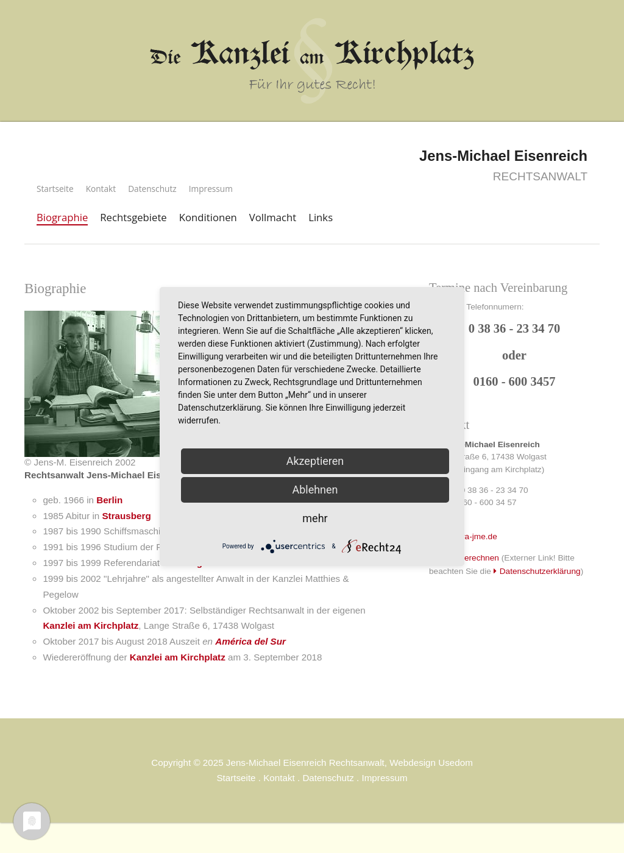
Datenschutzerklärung (540, 571)
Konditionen (208, 217)
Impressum (211, 188)
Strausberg (126, 516)
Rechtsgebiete (133, 217)
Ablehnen (315, 489)
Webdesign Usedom (430, 762)
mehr (314, 518)
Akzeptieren (315, 461)
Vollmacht (272, 217)
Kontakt (101, 188)
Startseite (55, 188)
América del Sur (250, 641)
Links (320, 217)
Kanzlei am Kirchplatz (90, 625)
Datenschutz (152, 188)
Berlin (109, 500)
